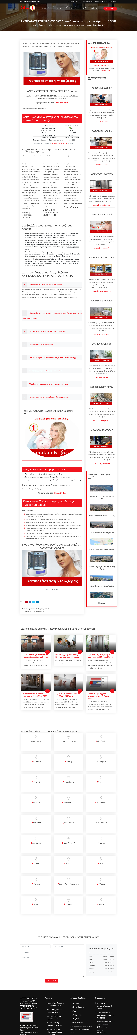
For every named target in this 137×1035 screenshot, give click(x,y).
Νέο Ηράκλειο (101, 823)
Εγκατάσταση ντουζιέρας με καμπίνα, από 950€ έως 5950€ (100, 655)
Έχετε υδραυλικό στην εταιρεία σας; (41, 345)
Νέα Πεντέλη (68, 823)
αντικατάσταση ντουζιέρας (60, 143)
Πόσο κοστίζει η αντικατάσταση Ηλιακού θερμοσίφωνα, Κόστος (35, 655)
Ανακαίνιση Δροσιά (101, 164)
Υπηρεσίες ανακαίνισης (94, 8)
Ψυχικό (100, 904)
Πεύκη (101, 863)
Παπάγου (100, 843)
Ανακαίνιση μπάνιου (101, 334)
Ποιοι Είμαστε (59, 8)
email (104, 2)
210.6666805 (110, 9)
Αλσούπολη (101, 741)
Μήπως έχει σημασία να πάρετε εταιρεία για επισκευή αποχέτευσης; (52, 358)
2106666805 (112, 2)
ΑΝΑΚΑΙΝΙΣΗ (105, 70)
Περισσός (68, 863)
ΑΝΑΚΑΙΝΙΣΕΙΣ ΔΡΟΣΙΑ (101, 65)
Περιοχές (76, 1019)
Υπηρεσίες (77, 1015)
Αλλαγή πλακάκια (101, 377)
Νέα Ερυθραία (101, 802)
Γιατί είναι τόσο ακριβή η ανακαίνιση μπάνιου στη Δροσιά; (49, 397)
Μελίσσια (36, 802)
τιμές (80, 1029)
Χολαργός (68, 904)
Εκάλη (68, 761)
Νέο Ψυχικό (36, 843)
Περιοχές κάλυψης (74, 8)
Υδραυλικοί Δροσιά (101, 121)
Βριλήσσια (36, 761)
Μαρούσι (101, 782)
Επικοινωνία (97, 2)
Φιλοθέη (101, 884)
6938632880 (102, 1033)
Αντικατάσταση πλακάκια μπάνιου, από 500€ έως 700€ (35, 695)
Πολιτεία (36, 884)
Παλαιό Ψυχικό (68, 843)
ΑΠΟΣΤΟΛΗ (52, 980)
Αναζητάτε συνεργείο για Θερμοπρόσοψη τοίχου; (46, 371)
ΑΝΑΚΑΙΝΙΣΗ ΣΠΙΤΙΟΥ (26, 2)
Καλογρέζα (101, 761)
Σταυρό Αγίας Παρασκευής (69, 884)
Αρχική (76, 1003)
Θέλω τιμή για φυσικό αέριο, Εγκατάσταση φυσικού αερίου (67, 655)
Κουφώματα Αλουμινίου (102, 291)
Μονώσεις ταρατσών (102, 463)
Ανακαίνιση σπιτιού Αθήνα (48, 8)
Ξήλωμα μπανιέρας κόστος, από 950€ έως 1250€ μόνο (68, 695)
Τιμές (66, 7)
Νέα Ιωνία (36, 823)
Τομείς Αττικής (84, 8)
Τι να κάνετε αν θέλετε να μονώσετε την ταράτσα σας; (47, 331)
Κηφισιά (36, 782)
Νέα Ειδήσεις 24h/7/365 (74, 2)
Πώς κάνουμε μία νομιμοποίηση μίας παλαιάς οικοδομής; (48, 384)
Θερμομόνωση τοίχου (101, 420)
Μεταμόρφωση (68, 802)
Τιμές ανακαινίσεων (88, 2)
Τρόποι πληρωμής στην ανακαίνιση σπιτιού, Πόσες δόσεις (98, 696)
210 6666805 (102, 1027)
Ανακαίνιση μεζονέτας (101, 205)
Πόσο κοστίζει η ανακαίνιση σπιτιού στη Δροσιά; (45, 284)
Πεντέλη (36, 863)
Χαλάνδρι (36, 904)
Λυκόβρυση (68, 782)
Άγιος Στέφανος (36, 741)
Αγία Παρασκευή (68, 741)
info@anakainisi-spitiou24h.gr (106, 1021)
